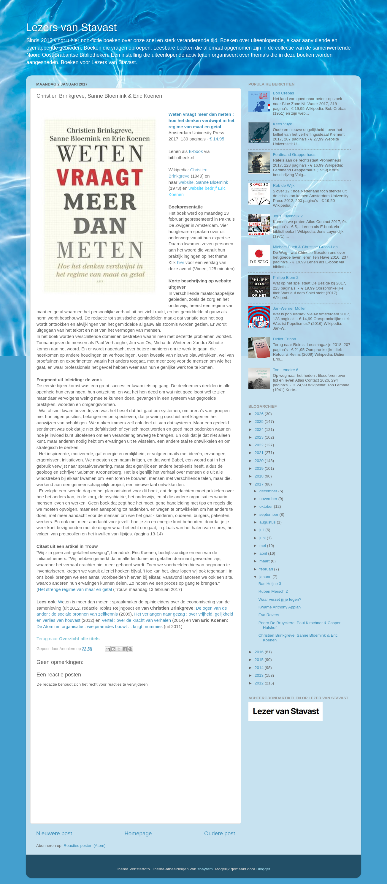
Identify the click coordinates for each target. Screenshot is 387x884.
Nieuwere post (54, 833)
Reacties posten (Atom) (84, 845)
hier (180, 262)
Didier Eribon (284, 339)
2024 (260, 429)
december (268, 491)
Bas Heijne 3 (269, 583)
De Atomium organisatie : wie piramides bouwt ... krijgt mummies (100, 626)
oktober (266, 506)
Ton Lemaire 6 (285, 370)
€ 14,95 (217, 139)
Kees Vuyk (282, 124)
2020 (260, 460)
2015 (260, 659)
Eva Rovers (268, 615)
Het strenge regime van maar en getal (75, 589)
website (186, 182)
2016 (260, 652)
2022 (260, 445)
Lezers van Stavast (71, 27)
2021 (260, 452)
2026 (260, 414)
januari (265, 577)
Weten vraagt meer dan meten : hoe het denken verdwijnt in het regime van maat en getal (201, 120)
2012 (260, 683)
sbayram (205, 869)
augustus (268, 522)
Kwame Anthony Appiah (279, 607)
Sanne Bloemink (212, 182)
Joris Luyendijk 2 (288, 216)
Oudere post (219, 833)
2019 (260, 468)
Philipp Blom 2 (285, 277)
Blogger (263, 869)
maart (265, 561)
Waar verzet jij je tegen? (279, 599)
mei (263, 545)
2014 (260, 667)
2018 (260, 476)
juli (262, 530)
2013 (260, 675)
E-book (196, 151)
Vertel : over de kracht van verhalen (136, 620)
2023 (260, 437)
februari (266, 569)
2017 (260, 484)
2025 (260, 421)
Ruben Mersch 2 (273, 591)
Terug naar (68, 638)
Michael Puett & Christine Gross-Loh (305, 247)
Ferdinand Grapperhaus (294, 154)
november (268, 498)
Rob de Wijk (283, 185)
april (263, 553)
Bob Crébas (283, 93)
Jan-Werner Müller (289, 308)
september (269, 514)
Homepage (138, 833)
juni (263, 538)
